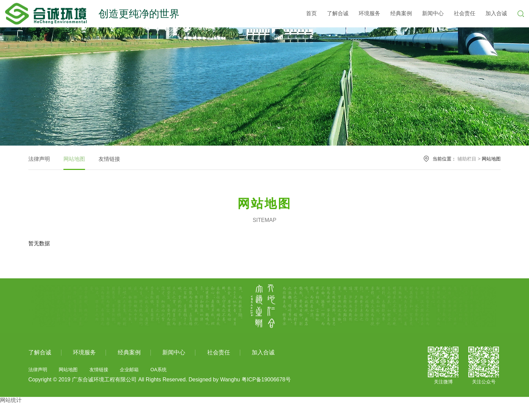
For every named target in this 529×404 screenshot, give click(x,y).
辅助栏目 (466, 158)
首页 (311, 13)
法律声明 (39, 159)
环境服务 (369, 13)
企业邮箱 (129, 369)
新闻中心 (433, 13)
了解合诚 (338, 13)
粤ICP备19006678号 (266, 379)
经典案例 (401, 13)
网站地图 (74, 159)
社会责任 (464, 13)
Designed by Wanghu (214, 379)
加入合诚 (496, 13)
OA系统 (158, 369)
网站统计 (11, 400)
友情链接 (109, 159)
